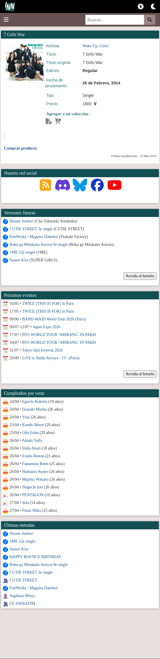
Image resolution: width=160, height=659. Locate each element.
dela (25, 503)
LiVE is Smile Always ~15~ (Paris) (51, 358)
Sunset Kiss (19, 260)
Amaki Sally (32, 440)
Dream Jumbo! (22, 221)
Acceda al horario (140, 276)
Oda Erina (30, 432)
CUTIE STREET (23, 580)
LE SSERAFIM (22, 603)
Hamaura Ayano (35, 471)
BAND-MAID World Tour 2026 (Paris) (54, 319)
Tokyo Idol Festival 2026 (42, 350)
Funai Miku (31, 510)
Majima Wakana (35, 479)
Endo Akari (31, 448)
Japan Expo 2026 (46, 327)
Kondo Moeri (33, 425)
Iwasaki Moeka (34, 409)
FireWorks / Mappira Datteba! (34, 237)
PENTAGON (33, 495)
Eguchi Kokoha (34, 401)
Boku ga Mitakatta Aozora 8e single (39, 244)
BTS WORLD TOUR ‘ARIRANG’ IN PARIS (59, 335)
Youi (26, 417)
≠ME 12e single (22, 252)
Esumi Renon (33, 456)
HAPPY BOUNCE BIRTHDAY (35, 557)
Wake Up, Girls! (95, 46)
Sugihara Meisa (22, 596)
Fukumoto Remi (35, 464)
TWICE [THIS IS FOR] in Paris (48, 303)
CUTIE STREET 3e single (31, 229)
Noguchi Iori (32, 487)
